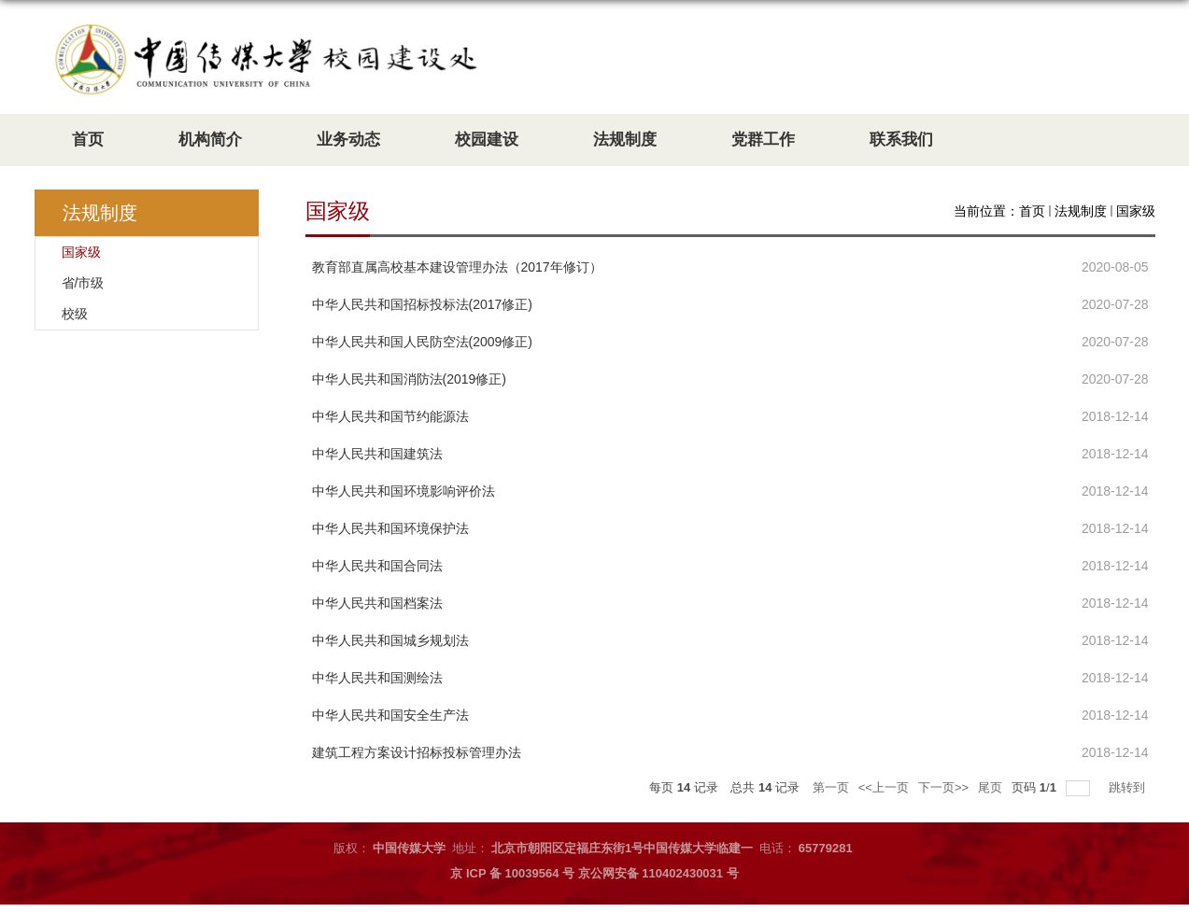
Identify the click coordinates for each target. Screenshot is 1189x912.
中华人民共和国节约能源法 (390, 416)
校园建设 (486, 139)
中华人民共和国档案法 (377, 603)
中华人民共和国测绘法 (377, 677)
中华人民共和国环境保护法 (390, 528)
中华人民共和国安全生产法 (390, 715)
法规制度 (625, 139)
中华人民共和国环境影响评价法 (403, 491)
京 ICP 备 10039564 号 (512, 873)
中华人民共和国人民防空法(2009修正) (422, 341)
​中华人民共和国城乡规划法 (390, 640)
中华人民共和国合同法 (377, 565)
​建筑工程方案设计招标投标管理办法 (416, 752)
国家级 (1135, 210)
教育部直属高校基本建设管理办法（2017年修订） (457, 267)
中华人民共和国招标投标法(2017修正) (422, 304)
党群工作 (763, 139)
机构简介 (210, 139)
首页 (88, 139)
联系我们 (901, 139)
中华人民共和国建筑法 (377, 453)
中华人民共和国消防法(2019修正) (409, 379)
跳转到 (1129, 787)
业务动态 (348, 139)
